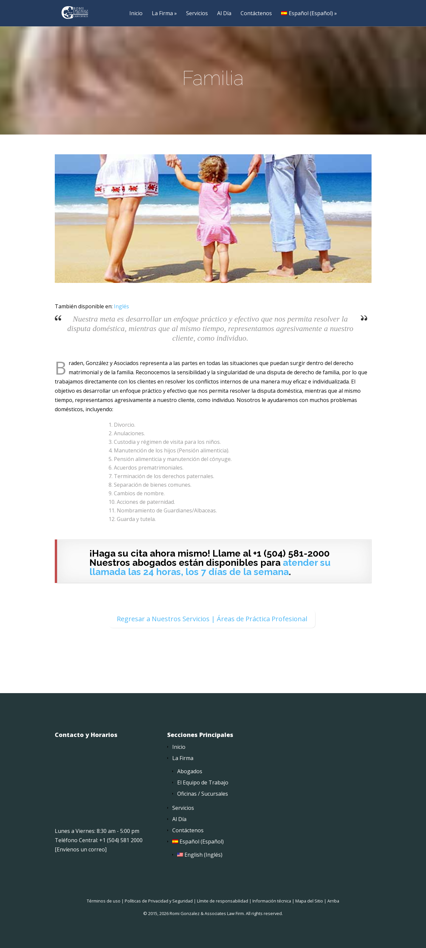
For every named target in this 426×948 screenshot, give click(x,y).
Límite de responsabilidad (222, 901)
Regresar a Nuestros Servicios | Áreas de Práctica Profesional (212, 619)
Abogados (189, 771)
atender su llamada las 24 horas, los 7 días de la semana (210, 568)
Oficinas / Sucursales (202, 794)
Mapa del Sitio (309, 901)
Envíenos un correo (81, 849)
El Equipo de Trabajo (202, 782)
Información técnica (271, 901)
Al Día (224, 14)
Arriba (333, 901)
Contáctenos (256, 14)
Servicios (197, 14)
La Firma (162, 14)
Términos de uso (103, 901)
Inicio (136, 14)
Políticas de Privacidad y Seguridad (159, 901)
